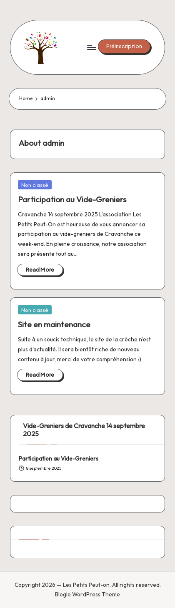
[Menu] (91, 47)
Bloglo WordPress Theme (87, 594)
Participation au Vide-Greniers (72, 199)
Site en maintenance (54, 324)
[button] (124, 46)
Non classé (34, 184)
